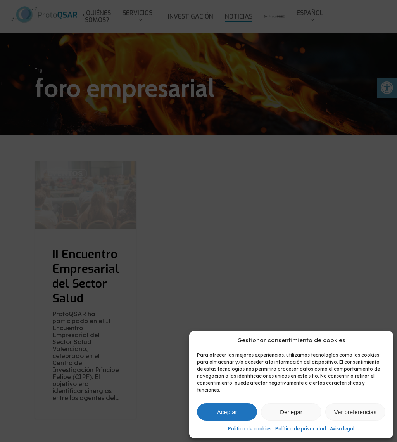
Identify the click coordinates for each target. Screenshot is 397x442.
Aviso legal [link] (342, 429)
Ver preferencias (355, 412)
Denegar (291, 412)
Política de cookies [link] (249, 429)
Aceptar (227, 412)
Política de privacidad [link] (300, 429)
